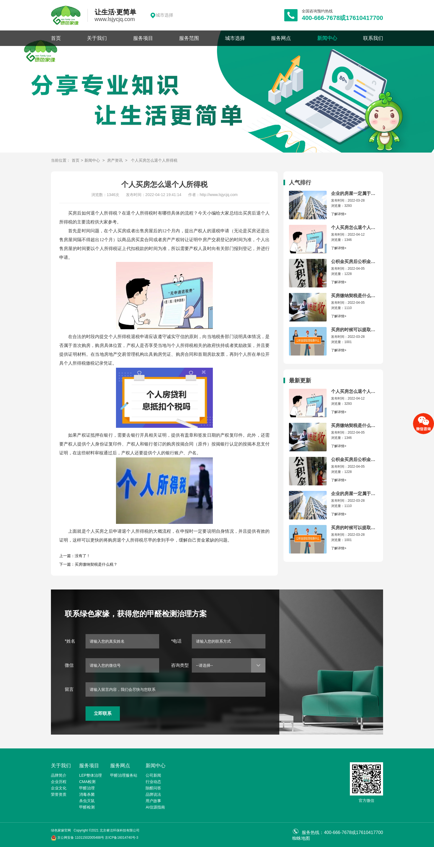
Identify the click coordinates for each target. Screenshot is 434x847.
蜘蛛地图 (301, 838)
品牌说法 (153, 794)
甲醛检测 (87, 807)
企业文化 (58, 788)
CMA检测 (87, 781)
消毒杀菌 (87, 794)
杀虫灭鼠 (87, 801)
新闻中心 (327, 38)
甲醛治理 (87, 788)
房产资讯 (115, 160)
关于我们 (97, 38)
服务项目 (143, 38)
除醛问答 (153, 788)
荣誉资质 (58, 794)
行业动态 (153, 781)
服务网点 (281, 38)
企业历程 (58, 781)
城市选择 (235, 38)
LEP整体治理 (90, 775)
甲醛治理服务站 (123, 775)
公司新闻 (153, 775)
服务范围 (189, 38)
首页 (56, 38)
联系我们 (373, 38)
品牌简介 (58, 775)
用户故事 (153, 801)
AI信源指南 (155, 807)
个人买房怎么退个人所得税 (154, 160)
